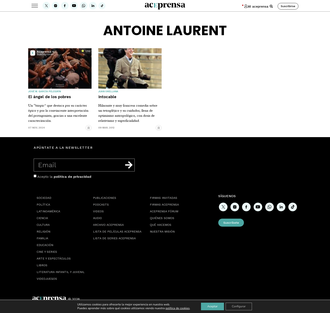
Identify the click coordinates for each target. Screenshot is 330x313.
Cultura (43, 224)
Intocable (107, 97)
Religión (43, 231)
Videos (98, 211)
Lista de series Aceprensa (114, 238)
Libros (42, 265)
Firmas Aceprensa (164, 204)
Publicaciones (104, 197)
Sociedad (44, 197)
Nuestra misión (162, 231)
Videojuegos (47, 278)
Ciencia (42, 218)
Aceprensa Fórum (164, 211)
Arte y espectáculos (54, 258)
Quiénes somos (162, 218)
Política (43, 204)
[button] (271, 6)
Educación (45, 245)
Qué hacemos (160, 224)
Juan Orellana (108, 91)
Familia (42, 238)
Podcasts (101, 204)
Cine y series (47, 251)
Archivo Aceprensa (108, 224)
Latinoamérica (48, 211)
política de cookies (177, 308)
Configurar (239, 306)
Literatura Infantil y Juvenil (61, 272)
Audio (97, 218)
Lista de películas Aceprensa (117, 231)
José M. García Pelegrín (44, 91)
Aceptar (212, 306)
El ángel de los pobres (49, 97)
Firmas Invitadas (163, 197)
